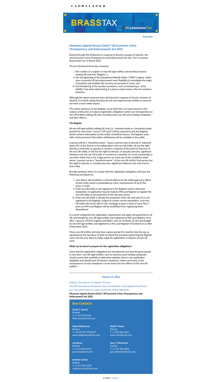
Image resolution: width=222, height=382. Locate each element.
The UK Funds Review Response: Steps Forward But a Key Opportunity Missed (108, 286)
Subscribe (148, 36)
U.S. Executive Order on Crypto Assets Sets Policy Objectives (99, 289)
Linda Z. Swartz (80, 309)
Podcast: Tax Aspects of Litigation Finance (90, 282)
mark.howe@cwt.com (121, 335)
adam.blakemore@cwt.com (86, 335)
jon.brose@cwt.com (82, 351)
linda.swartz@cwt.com (83, 318)
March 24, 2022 (111, 277)
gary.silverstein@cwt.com (123, 351)
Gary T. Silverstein (119, 342)
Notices (115, 378)
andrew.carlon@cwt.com (84, 368)
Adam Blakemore (81, 326)
